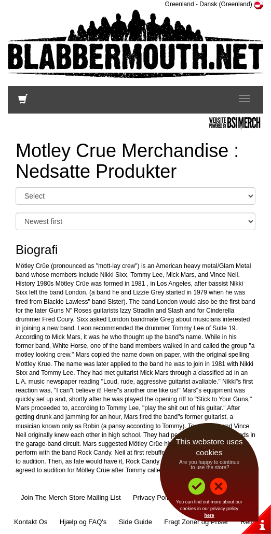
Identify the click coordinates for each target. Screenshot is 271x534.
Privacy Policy (154, 497)
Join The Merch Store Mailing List (71, 497)
